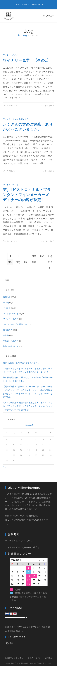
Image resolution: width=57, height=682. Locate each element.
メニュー (21, 658)
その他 (6, 302)
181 (34, 256)
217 (50, 262)
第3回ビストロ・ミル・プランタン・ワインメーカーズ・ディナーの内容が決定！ (28, 194)
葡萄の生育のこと (11, 346)
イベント (7, 308)
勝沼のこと (8, 330)
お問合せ (49, 658)
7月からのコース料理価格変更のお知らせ (21, 363)
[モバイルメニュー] (48, 16)
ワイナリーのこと (10, 55)
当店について (10, 658)
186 (26, 262)
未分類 (6, 335)
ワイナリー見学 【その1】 (27, 60)
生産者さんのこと (11, 341)
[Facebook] (7, 643)
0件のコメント (11, 106)
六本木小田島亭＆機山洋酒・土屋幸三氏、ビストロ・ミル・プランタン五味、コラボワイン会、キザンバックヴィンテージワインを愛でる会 (27, 406)
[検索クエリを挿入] (28, 280)
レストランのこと (10, 185)
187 (34, 262)
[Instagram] (11, 643)
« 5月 (5, 466)
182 (42, 256)
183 (50, 256)
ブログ (30, 658)
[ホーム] (19, 35)
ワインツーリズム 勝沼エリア (15, 119)
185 (18, 262)
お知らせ (7, 297)
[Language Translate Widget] (16, 617)
